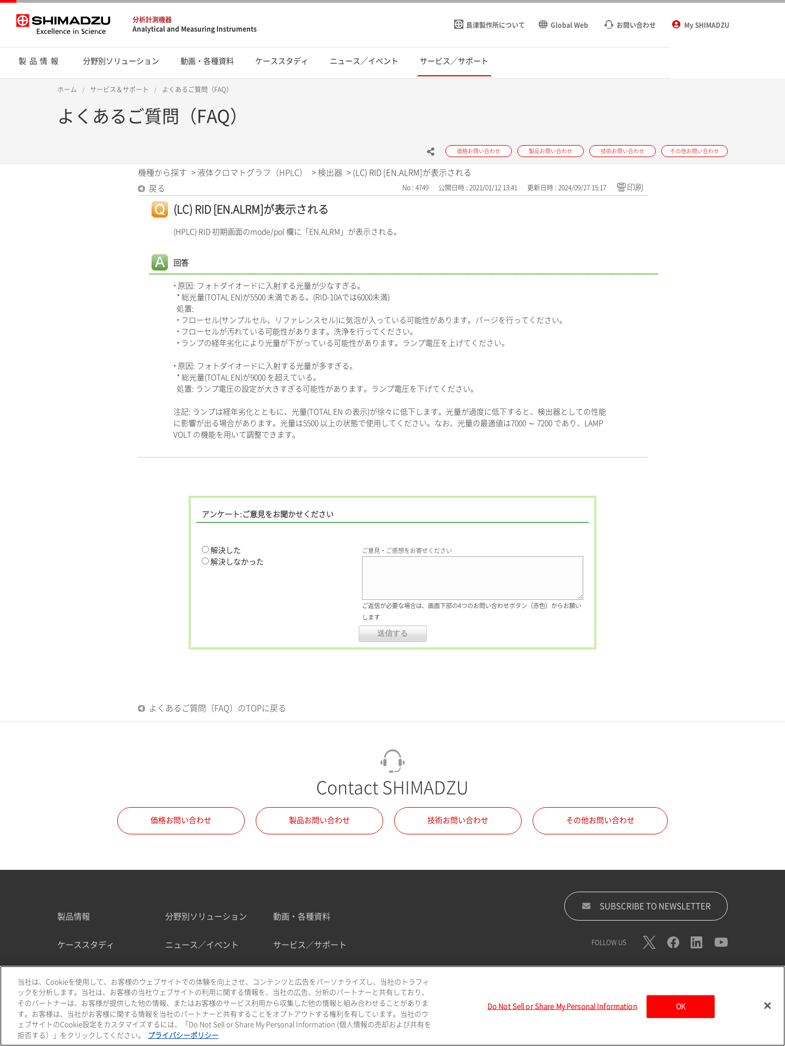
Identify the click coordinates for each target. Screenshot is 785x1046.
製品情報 (73, 916)
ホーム (67, 89)
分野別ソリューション (206, 916)
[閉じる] (768, 1009)
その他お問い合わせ (600, 820)
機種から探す (162, 173)
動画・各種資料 (301, 916)
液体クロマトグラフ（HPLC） (252, 173)
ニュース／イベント (202, 945)
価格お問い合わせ (181, 820)
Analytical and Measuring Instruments (194, 29)
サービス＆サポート (119, 89)
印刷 (635, 187)
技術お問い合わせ (457, 820)
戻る (157, 188)
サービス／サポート (310, 945)
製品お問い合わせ (319, 820)
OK (680, 1009)
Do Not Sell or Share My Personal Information (562, 1009)
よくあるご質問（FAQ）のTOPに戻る (217, 708)
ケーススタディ (85, 945)
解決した (225, 550)
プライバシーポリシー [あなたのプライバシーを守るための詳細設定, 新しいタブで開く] (183, 1038)
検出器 (330, 173)
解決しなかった (237, 562)
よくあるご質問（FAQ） (197, 89)
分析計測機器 (152, 19)
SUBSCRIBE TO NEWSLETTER (646, 906)
